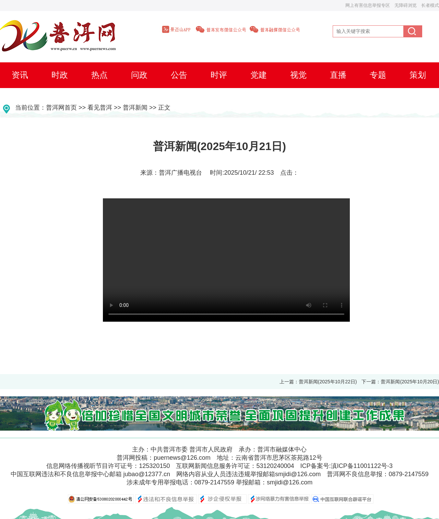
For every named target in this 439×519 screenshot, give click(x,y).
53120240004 (275, 465)
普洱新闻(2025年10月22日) (328, 381)
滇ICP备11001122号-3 (362, 465)
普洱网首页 (61, 107)
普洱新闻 (135, 107)
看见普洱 (99, 107)
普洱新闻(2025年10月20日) (410, 381)
